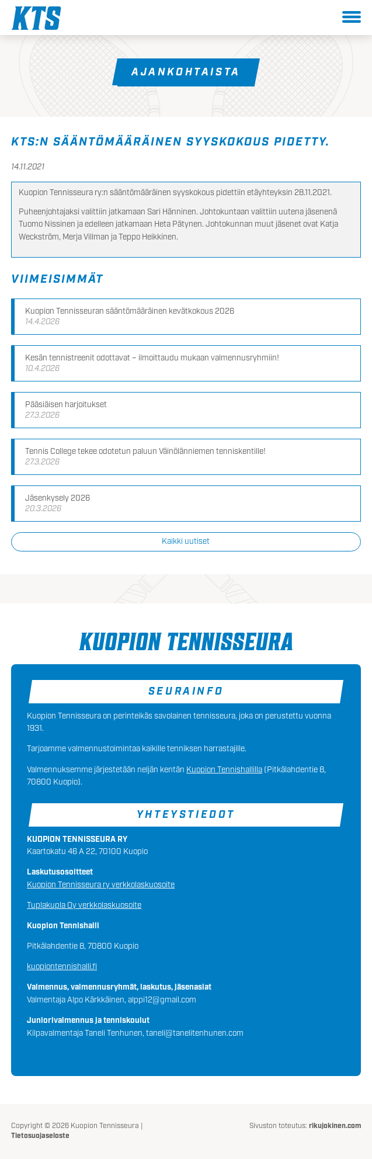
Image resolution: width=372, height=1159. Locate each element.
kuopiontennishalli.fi (62, 967)
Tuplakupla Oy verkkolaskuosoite (84, 905)
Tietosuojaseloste (40, 1136)
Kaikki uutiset (186, 541)
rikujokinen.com (335, 1126)
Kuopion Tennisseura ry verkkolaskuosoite (101, 885)
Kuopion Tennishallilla (224, 770)
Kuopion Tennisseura (36, 18)
